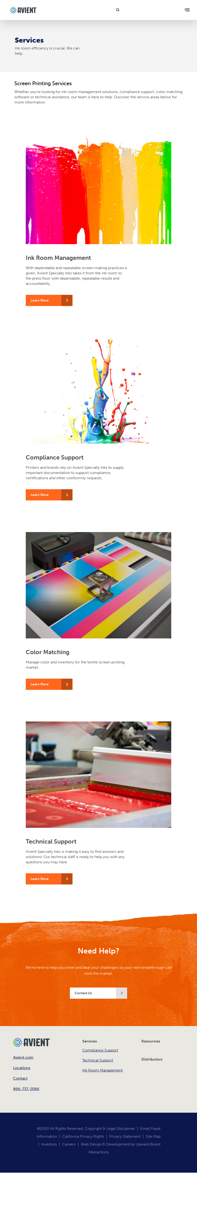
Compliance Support (100, 1050)
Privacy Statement (124, 1136)
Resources (150, 1041)
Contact (20, 1078)
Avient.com (23, 1057)
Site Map (153, 1136)
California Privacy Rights (83, 1136)
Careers (69, 1144)
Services (89, 1041)
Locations (21, 1068)
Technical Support (97, 1060)
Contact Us (83, 993)
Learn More (40, 300)
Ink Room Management (102, 1070)
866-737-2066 (26, 1089)
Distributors (151, 1059)
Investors (49, 1144)
